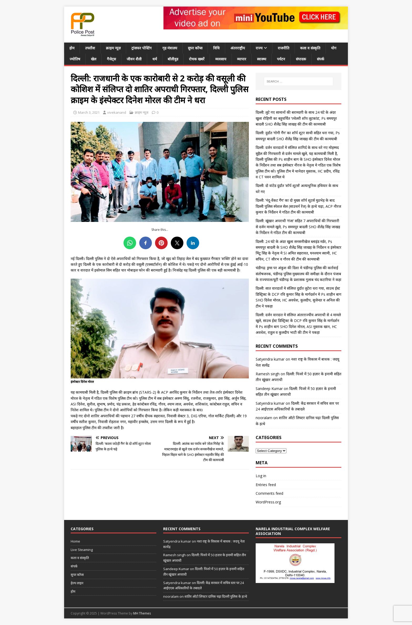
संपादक (301, 58)
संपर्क (320, 58)
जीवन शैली (134, 58)
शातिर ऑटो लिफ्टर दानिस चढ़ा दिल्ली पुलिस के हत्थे (215, 596)
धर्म (154, 58)
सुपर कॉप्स (195, 47)
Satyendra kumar (270, 359)
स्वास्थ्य (261, 58)
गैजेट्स (111, 58)
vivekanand (116, 112)
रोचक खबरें (196, 58)
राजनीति (283, 47)
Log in (261, 475)
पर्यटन (281, 58)
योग (333, 47)
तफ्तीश (90, 47)
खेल (93, 58)
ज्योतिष (75, 58)
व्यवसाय (220, 58)
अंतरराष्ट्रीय (237, 47)
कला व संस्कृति (310, 47)
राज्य (259, 47)
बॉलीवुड (173, 58)
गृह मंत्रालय (169, 47)
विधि (216, 47)
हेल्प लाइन (77, 583)
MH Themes (142, 613)
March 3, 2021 (89, 112)
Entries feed (266, 484)
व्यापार (241, 58)
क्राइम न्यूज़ (113, 47)
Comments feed (269, 493)
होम (71, 47)
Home (75, 541)
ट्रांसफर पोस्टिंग (141, 47)
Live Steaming (82, 549)
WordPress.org (268, 501)
